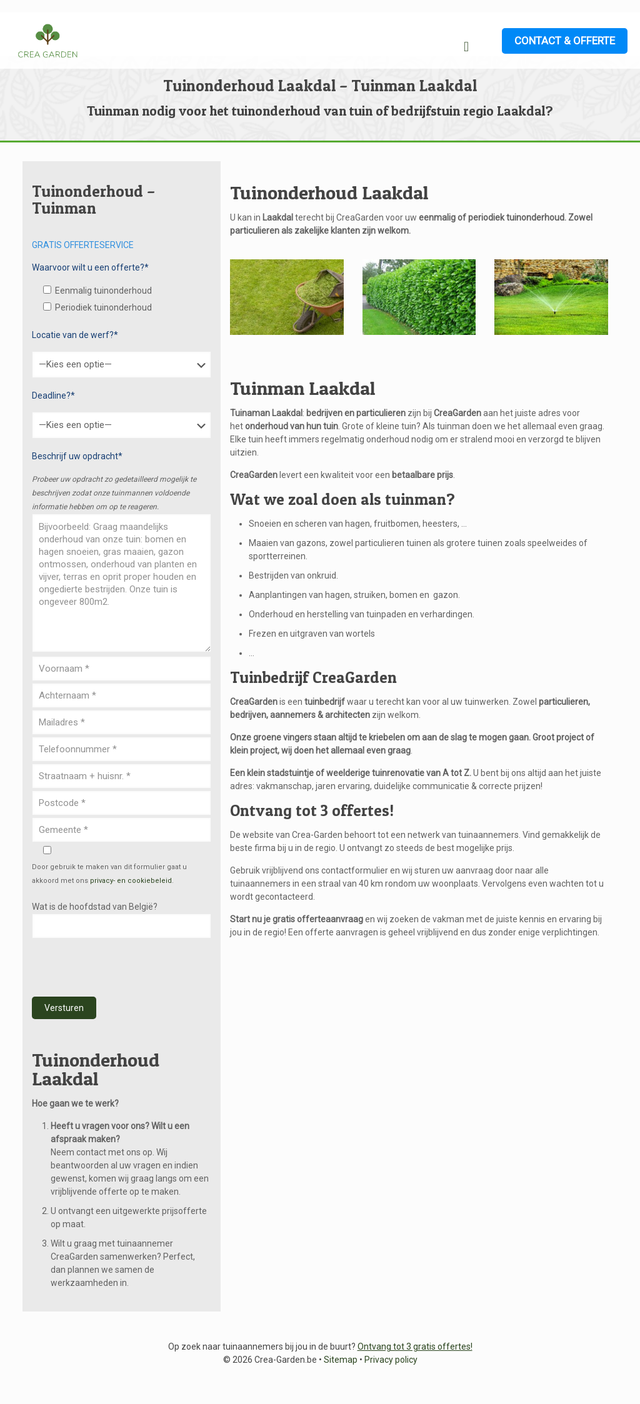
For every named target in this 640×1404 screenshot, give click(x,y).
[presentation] (127, 967)
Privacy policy (391, 1360)
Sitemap (341, 1360)
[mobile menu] (466, 46)
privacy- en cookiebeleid (131, 881)
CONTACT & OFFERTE (564, 40)
